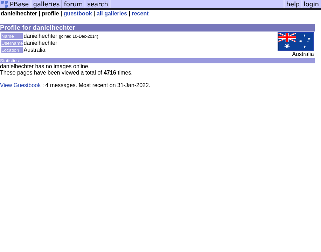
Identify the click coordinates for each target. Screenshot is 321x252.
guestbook (78, 13)
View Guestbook (20, 85)
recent (140, 13)
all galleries (112, 13)
